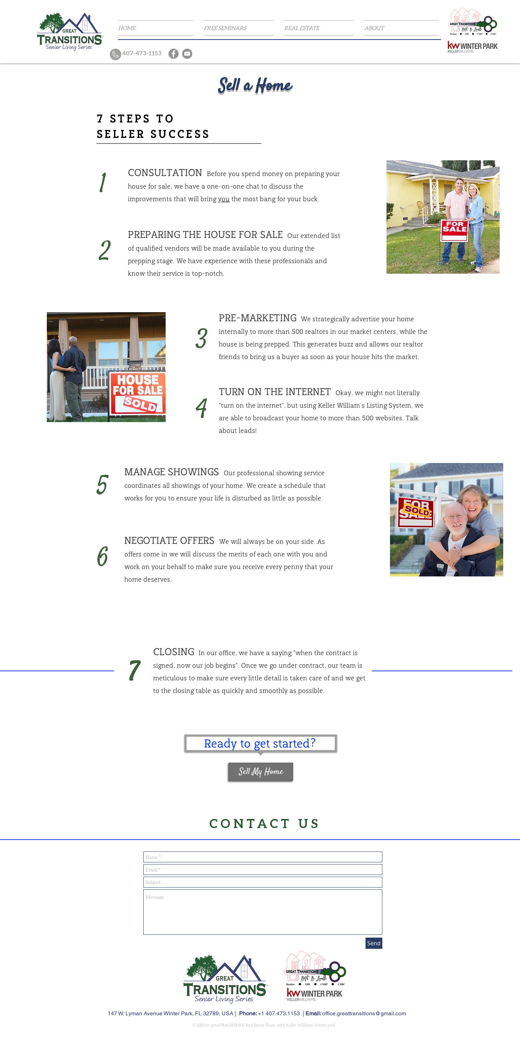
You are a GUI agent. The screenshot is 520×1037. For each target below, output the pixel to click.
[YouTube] (187, 54)
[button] (238, 28)
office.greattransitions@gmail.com (364, 1013)
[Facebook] (173, 54)
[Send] (374, 943)
